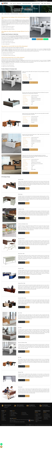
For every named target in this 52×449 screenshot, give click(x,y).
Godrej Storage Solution (36, 3)
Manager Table (20, 392)
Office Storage (24, 436)
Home (11, 3)
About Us (14, 3)
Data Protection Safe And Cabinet (46, 440)
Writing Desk (20, 408)
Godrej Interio (19, 3)
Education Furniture (21, 244)
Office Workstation (13, 435)
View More (27, 188)
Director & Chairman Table (22, 359)
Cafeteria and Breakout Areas (23, 228)
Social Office (12, 437)
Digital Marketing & (42, 447)
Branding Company (48, 447)
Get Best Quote (39, 39)
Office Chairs (23, 435)
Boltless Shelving (38, 436)
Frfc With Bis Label (46, 438)
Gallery (42, 3)
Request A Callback (33, 82)
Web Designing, (37, 447)
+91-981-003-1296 (16, 444)
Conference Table (21, 212)
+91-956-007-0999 (21, 444)
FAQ (3, 436)
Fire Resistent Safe (46, 437)
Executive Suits (20, 179)
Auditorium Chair (13, 438)
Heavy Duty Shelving (38, 440)
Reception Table (21, 277)
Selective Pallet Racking (37, 438)
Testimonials (4, 437)
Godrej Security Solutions (26, 3)
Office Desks (20, 195)
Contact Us (48, 3)
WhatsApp (46, 39)
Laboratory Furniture (24, 437)
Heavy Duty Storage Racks (38, 444)
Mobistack (37, 442)
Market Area (4, 443)
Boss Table (20, 326)
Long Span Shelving (38, 441)
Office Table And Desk (14, 13)
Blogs (45, 3)
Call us (33, 39)
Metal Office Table (21, 261)
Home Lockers (45, 436)
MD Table (19, 375)
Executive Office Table (22, 310)
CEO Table (20, 343)
